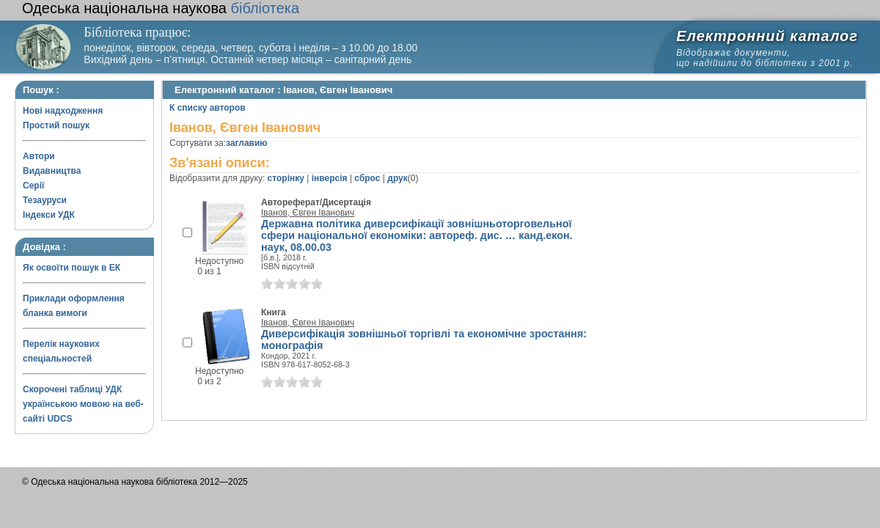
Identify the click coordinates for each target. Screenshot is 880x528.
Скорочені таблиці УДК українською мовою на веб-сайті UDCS (83, 404)
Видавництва (52, 171)
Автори (39, 156)
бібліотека (160, 8)
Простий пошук (56, 125)
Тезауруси (45, 200)
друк (397, 178)
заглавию (246, 143)
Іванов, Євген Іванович (307, 213)
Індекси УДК (49, 215)
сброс (367, 178)
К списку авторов (207, 108)
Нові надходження (63, 111)
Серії (33, 185)
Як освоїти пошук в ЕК (71, 268)
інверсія (330, 178)
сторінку (286, 178)
